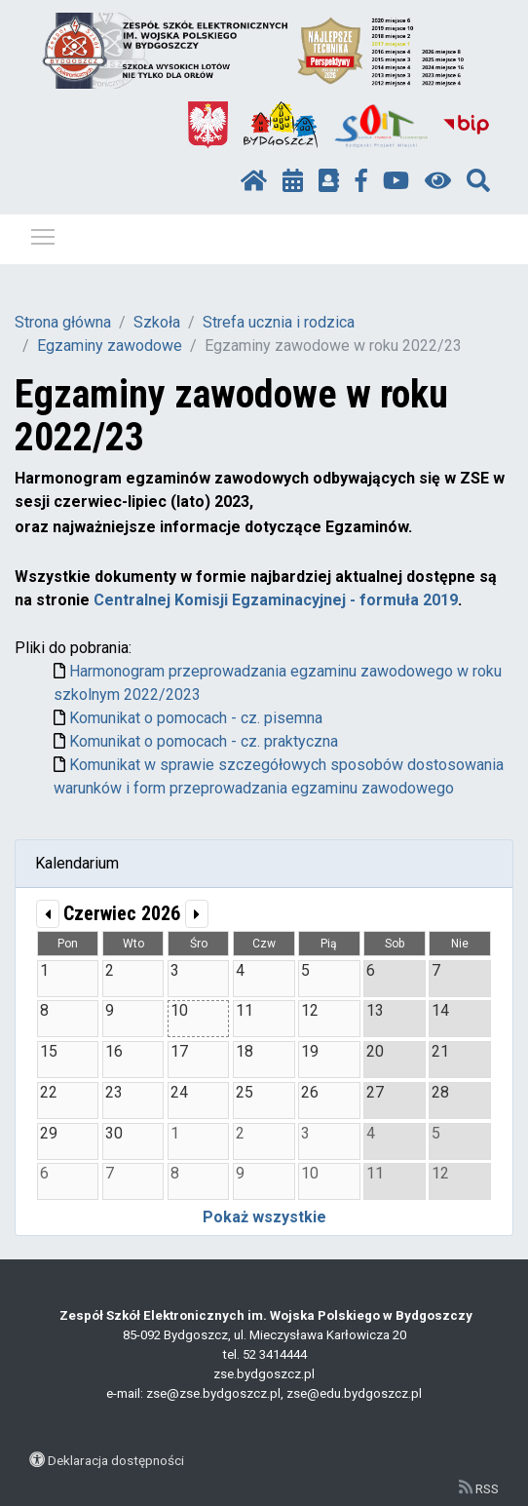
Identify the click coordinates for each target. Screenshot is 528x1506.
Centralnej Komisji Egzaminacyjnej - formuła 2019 (276, 600)
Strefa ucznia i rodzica (279, 322)
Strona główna (63, 322)
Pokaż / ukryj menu (44, 233)
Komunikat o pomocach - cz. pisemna (195, 718)
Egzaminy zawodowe (109, 345)
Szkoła (156, 322)
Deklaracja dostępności (116, 1460)
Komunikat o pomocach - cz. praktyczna (203, 741)
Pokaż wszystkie (264, 1217)
